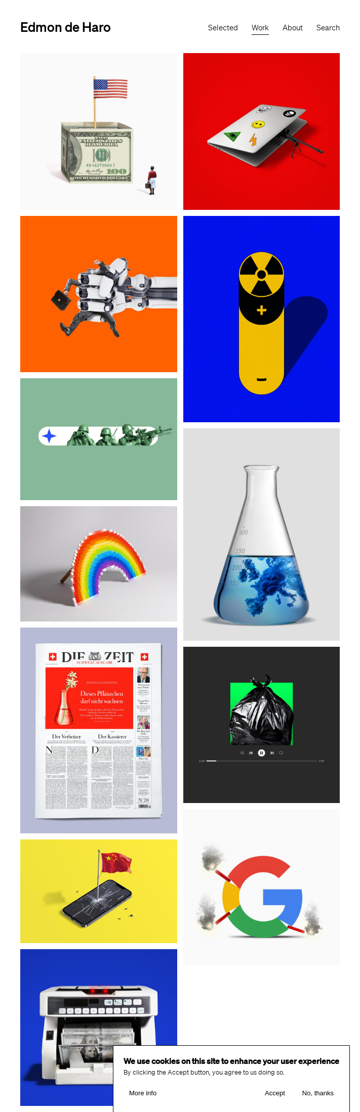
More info (142, 1096)
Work (260, 27)
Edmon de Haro (65, 26)
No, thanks (318, 1096)
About (293, 27)
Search (328, 27)
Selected (223, 27)
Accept (275, 1096)
